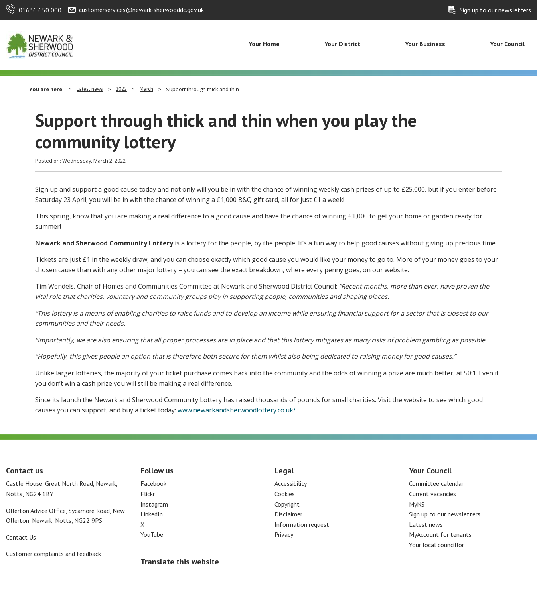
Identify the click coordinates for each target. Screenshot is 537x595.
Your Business (425, 44)
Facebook (153, 483)
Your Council (507, 44)
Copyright (287, 504)
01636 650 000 (40, 10)
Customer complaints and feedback (53, 554)
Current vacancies (432, 494)
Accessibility (290, 483)
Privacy (283, 534)
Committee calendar (436, 483)
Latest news (90, 89)
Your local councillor (436, 545)
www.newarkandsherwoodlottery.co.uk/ (237, 410)
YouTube (151, 534)
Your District (342, 44)
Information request (301, 524)
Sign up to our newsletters (495, 10)
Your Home (264, 44)
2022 (121, 89)
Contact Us (21, 537)
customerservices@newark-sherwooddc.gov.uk (141, 10)
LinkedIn (151, 514)
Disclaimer (288, 514)
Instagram (154, 504)
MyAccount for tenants (440, 534)
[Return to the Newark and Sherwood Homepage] (40, 44)
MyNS (416, 504)
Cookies (284, 494)
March (146, 89)
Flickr (147, 494)
